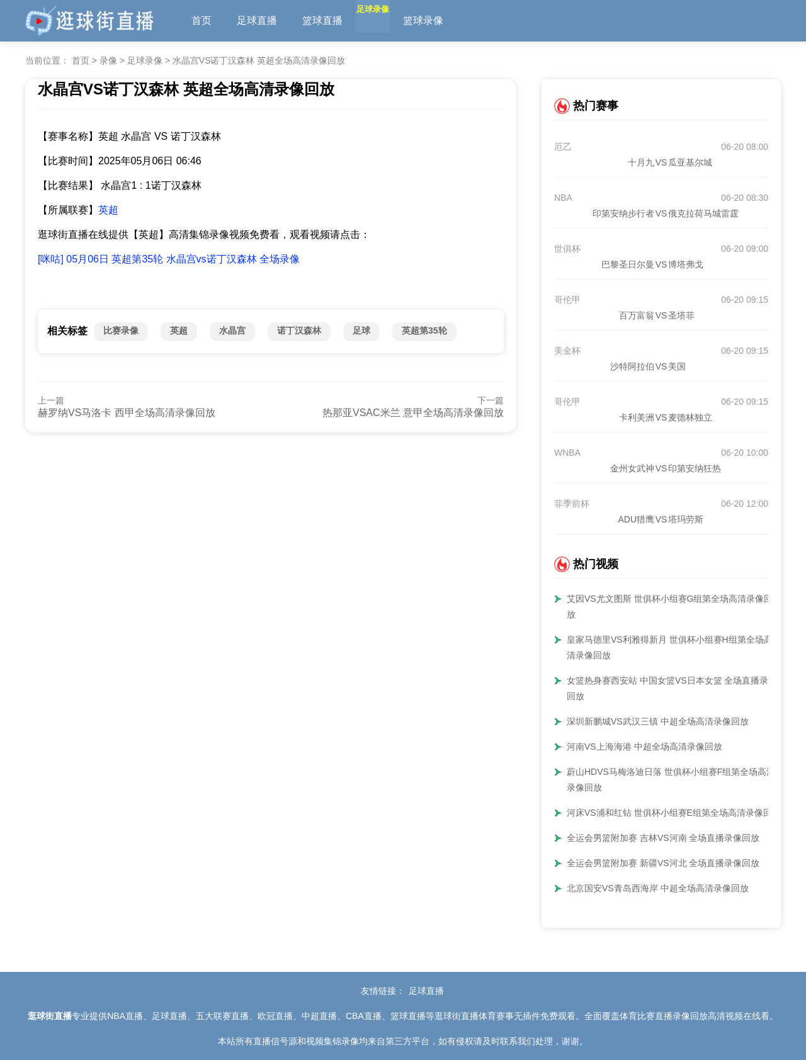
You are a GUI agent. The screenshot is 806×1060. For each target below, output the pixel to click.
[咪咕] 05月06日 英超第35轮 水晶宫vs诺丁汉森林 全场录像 (169, 259)
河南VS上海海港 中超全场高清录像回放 (644, 746)
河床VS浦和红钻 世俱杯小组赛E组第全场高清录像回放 (674, 813)
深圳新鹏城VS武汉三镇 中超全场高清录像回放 (658, 721)
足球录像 (388, 20)
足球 (361, 330)
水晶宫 (232, 330)
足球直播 (257, 20)
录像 (108, 60)
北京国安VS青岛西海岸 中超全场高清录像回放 (658, 888)
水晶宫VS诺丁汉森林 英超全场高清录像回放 (259, 60)
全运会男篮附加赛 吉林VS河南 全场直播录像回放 (663, 838)
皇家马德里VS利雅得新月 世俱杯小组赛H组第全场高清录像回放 (670, 647)
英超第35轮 (424, 330)
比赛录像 (121, 330)
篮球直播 (322, 20)
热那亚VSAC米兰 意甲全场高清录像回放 (413, 412)
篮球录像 (453, 20)
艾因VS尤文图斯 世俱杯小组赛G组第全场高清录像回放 (670, 606)
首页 (201, 20)
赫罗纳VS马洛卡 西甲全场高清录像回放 (126, 412)
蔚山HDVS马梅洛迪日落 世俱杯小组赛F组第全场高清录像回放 (671, 779)
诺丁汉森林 (299, 330)
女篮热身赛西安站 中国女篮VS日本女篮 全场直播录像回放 (672, 688)
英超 (108, 210)
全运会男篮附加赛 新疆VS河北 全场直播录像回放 (663, 863)
